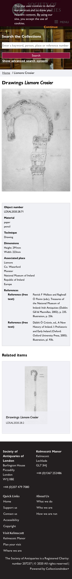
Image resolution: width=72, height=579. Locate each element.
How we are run (46, 514)
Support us (10, 507)
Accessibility (11, 520)
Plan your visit (12, 544)
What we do (44, 501)
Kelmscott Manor (14, 538)
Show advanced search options (25, 61)
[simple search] (36, 45)
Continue (51, 27)
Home (6, 73)
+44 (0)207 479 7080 (16, 487)
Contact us (10, 514)
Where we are (12, 550)
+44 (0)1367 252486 (49, 473)
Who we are (44, 507)
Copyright (9, 526)
